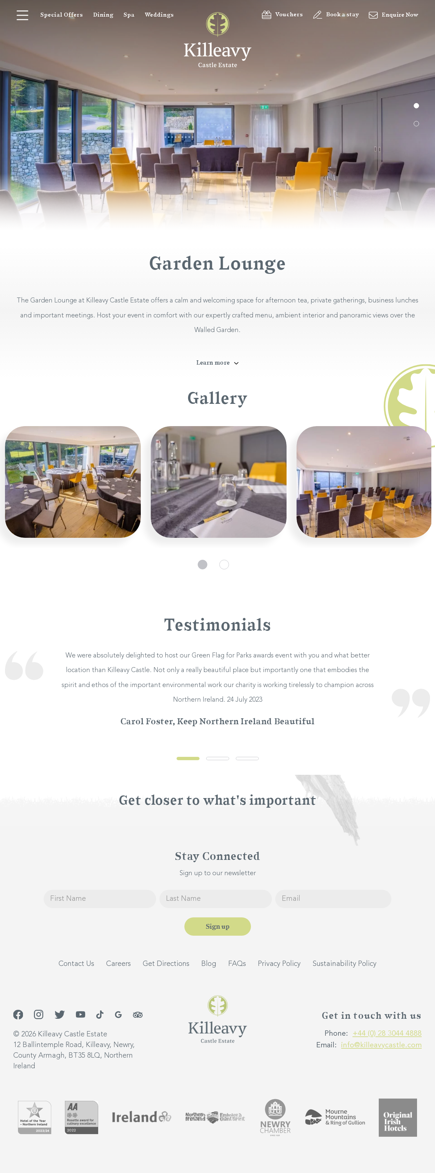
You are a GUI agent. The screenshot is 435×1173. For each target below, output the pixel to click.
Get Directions (166, 964)
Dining (103, 15)
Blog (208, 964)
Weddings (159, 15)
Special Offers (61, 15)
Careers (118, 964)
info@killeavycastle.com (381, 1045)
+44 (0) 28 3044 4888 (387, 1033)
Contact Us (76, 964)
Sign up (218, 926)
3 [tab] (247, 758)
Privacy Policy (279, 964)
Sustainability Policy (344, 964)
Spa (129, 15)
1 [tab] (416, 105)
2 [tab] (416, 123)
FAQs (237, 964)
